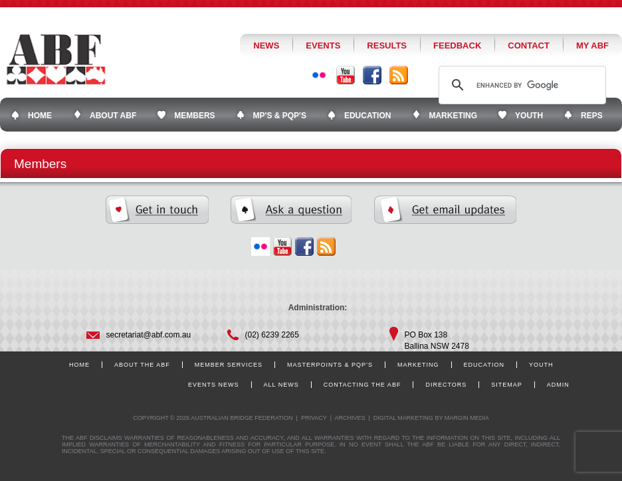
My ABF (592, 45)
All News (281, 384)
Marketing (418, 364)
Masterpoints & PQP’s (330, 364)
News (266, 45)
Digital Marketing (403, 418)
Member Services (228, 364)
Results (387, 45)
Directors (445, 384)
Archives (349, 418)
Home (79, 364)
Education (484, 364)
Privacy (314, 418)
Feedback (457, 45)
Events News (213, 384)
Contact (529, 45)
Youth (541, 364)
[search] (520, 85)
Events (323, 45)
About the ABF (142, 364)
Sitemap (506, 384)
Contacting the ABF (362, 384)
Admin (558, 384)
